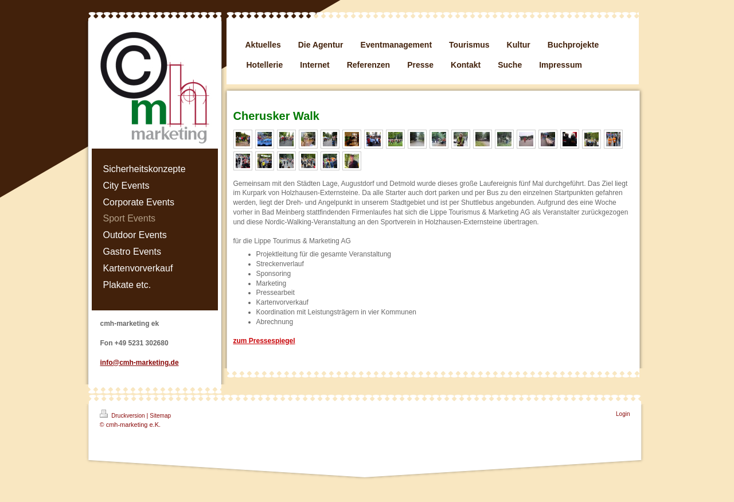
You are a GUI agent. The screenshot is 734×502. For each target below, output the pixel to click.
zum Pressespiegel (264, 341)
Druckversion (123, 414)
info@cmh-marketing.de (139, 363)
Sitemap (160, 416)
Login (623, 414)
